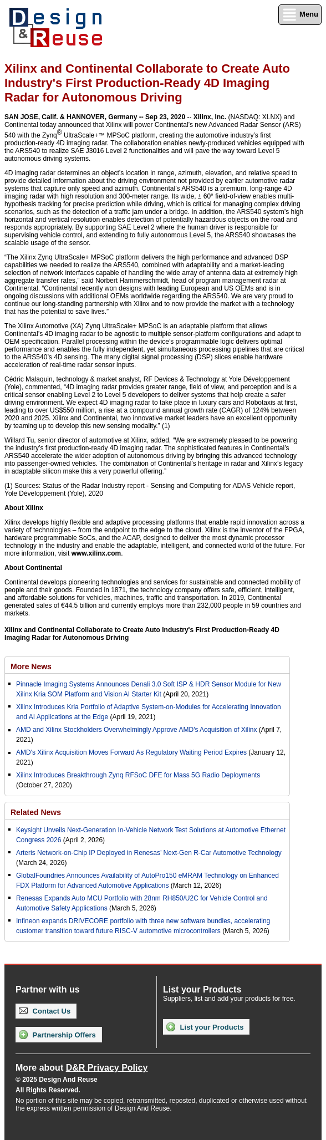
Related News (36, 812)
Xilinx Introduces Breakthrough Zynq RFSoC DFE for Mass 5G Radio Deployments (138, 775)
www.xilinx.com (96, 553)
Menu (300, 15)
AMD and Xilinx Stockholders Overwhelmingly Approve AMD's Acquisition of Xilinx (136, 730)
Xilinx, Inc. (209, 117)
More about (81, 1067)
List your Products (204, 1026)
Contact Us (44, 1011)
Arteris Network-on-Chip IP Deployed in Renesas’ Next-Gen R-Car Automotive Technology (149, 853)
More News (31, 666)
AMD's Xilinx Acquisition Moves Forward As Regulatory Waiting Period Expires (131, 752)
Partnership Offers (57, 1034)
